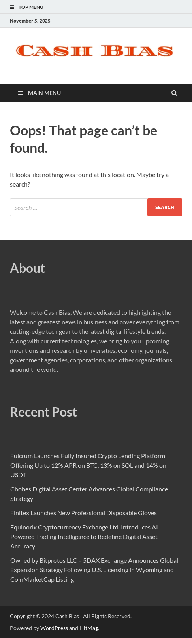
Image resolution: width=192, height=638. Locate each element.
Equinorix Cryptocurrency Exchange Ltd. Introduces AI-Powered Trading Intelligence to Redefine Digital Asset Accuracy (85, 536)
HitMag (88, 628)
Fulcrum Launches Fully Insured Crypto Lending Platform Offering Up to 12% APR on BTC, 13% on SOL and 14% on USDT (88, 465)
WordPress (54, 628)
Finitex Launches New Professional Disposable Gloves (83, 512)
